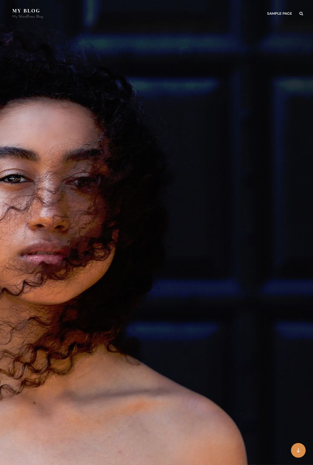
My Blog (26, 10)
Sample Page (279, 13)
